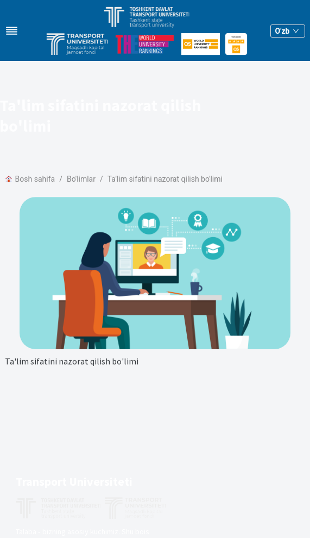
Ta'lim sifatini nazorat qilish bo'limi (165, 179)
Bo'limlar (81, 179)
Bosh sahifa (30, 179)
